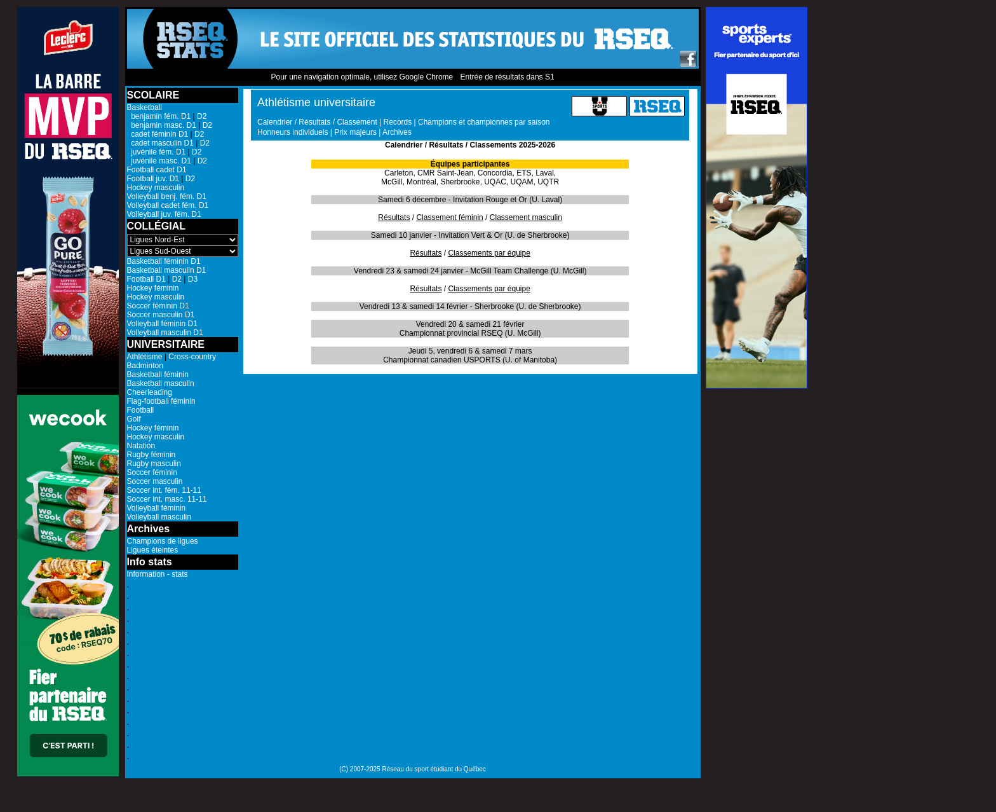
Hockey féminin (153, 288)
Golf (134, 419)
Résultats (394, 217)
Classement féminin (449, 217)
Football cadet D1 (157, 169)
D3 (193, 279)
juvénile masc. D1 (159, 160)
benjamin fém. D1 (159, 116)
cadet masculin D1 (160, 143)
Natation (141, 445)
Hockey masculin (156, 187)
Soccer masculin (155, 481)
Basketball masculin (160, 383)
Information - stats (157, 574)
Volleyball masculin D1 (165, 332)
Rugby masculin (154, 463)
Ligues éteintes (152, 550)
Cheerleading (149, 392)
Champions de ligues (162, 541)
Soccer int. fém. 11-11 (164, 490)
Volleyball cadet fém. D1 (168, 205)
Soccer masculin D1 (161, 314)
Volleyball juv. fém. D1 (164, 214)
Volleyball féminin (156, 508)
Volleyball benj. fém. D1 (166, 196)
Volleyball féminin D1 (162, 323)
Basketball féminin (158, 374)
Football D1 (146, 279)
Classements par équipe (489, 253)
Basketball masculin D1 (166, 270)
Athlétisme (145, 356)
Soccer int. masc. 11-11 (167, 499)
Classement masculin (526, 217)
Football (140, 410)
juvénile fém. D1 (156, 152)
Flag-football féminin (161, 401)
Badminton (145, 365)
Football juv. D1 (153, 178)
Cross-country (192, 356)
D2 (201, 116)
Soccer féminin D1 (158, 305)
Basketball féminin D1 (164, 261)
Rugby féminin (151, 454)
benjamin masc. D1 (161, 125)
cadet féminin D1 (158, 134)
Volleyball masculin (159, 517)
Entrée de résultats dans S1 (507, 76)
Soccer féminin (152, 472)
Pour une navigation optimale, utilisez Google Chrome (362, 76)
